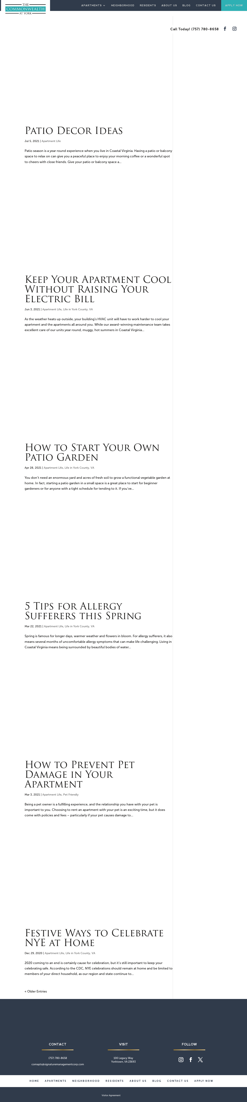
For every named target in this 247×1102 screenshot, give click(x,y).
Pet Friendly (70, 794)
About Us (169, 5)
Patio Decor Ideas (74, 131)
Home (34, 1081)
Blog (186, 5)
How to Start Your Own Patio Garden (92, 453)
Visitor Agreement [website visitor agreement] (111, 1095)
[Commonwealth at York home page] (123, 1031)
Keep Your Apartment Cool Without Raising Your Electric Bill (98, 290)
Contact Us (206, 5)
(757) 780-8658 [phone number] (205, 29)
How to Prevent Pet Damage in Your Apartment (80, 775)
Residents (148, 5)
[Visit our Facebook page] (225, 29)
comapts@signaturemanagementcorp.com (57, 1064)
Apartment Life (51, 141)
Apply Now (234, 5)
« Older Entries (36, 991)
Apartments (91, 5)
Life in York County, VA (78, 309)
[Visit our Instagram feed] (234, 29)
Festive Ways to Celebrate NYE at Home (94, 938)
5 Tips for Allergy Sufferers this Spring (83, 612)
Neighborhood (122, 5)
